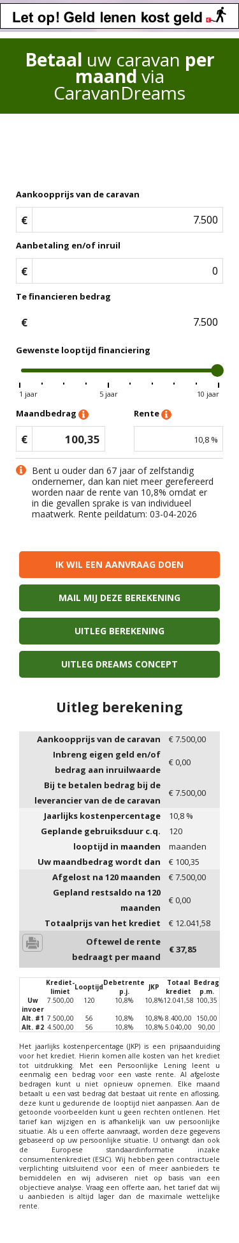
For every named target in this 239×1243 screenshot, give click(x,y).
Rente (152, 414)
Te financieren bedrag (63, 296)
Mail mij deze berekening (119, 597)
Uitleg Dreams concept (119, 664)
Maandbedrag (52, 414)
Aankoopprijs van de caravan (78, 194)
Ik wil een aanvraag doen (119, 564)
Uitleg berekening (119, 631)
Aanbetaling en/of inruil (68, 245)
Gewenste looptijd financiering (83, 350)
